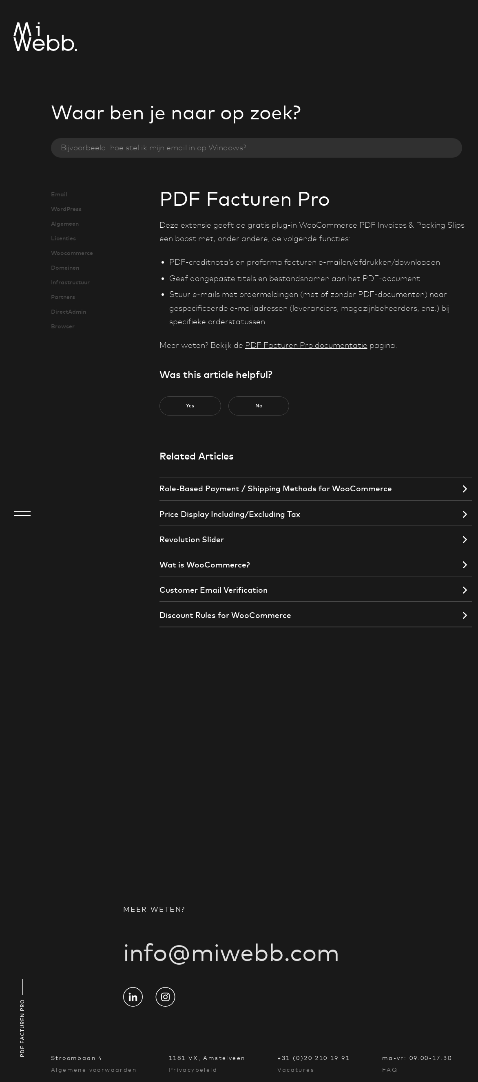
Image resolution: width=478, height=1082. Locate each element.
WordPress (66, 209)
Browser (63, 326)
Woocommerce (72, 253)
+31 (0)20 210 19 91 (313, 1058)
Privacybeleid (193, 1069)
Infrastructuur (70, 282)
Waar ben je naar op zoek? (176, 112)
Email (59, 194)
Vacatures (295, 1069)
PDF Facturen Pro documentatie (306, 345)
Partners (63, 297)
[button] (190, 406)
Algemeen (65, 223)
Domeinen (65, 267)
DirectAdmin (68, 311)
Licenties (63, 238)
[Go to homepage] (22, 37)
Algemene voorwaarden (94, 1069)
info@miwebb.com (231, 960)
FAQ (390, 1069)
